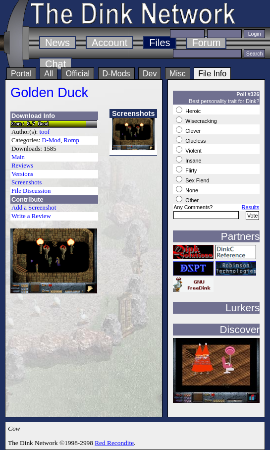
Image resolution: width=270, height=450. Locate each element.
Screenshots (26, 182)
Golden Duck (49, 92)
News (57, 42)
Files (159, 42)
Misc (177, 73)
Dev (150, 73)
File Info (212, 73)
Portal (21, 73)
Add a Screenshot (33, 207)
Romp (71, 140)
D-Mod (51, 140)
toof (45, 131)
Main (18, 157)
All (48, 73)
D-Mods (116, 73)
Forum (206, 42)
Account (109, 42)
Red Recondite (114, 443)
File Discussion (31, 190)
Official (77, 73)
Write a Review (31, 216)
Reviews (22, 165)
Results (251, 207)
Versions (22, 173)
